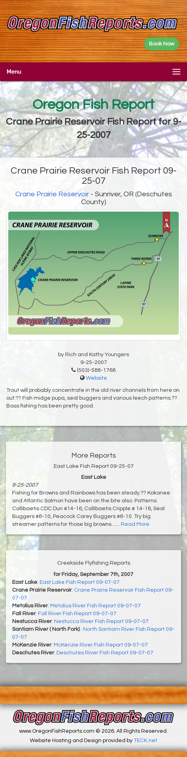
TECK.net (145, 740)
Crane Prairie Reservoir (52, 194)
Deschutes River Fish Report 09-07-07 (104, 653)
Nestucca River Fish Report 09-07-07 (101, 621)
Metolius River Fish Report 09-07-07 (95, 605)
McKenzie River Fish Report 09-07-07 (101, 645)
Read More (135, 524)
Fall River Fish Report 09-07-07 (77, 613)
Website (96, 378)
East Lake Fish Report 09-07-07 (80, 582)
